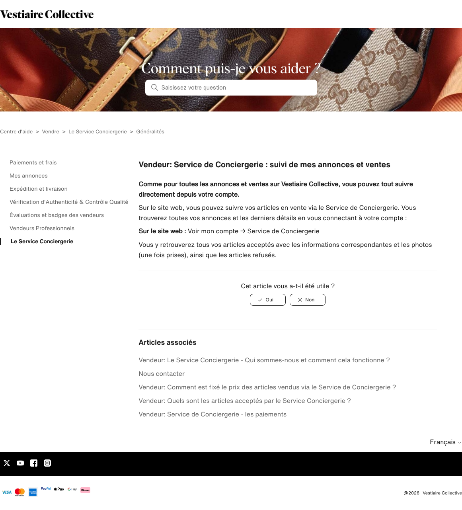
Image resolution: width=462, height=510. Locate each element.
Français (446, 442)
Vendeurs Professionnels (42, 228)
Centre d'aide (16, 131)
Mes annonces (28, 175)
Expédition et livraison (39, 188)
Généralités (150, 131)
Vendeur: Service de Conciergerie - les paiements (212, 414)
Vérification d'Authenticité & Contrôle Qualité (69, 202)
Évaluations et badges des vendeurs (57, 215)
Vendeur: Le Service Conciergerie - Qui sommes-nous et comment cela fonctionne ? (264, 360)
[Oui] (268, 300)
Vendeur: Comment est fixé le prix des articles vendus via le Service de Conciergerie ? (267, 387)
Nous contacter (161, 373)
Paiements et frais (33, 162)
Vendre (50, 131)
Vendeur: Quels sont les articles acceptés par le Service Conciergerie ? (244, 400)
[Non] (308, 300)
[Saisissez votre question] (231, 88)
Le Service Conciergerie (97, 131)
